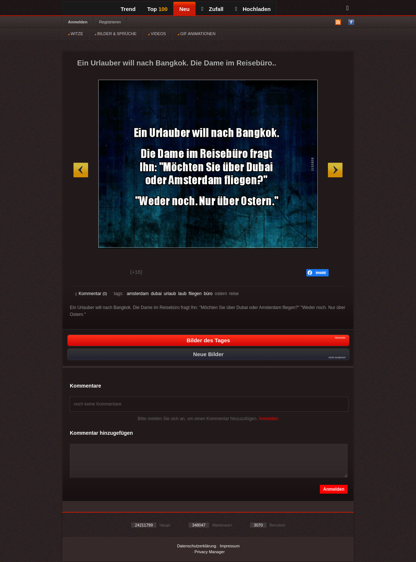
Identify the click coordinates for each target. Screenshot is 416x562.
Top (157, 9)
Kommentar (91, 293)
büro (208, 293)
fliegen (195, 293)
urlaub (170, 293)
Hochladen (253, 9)
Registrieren (110, 22)
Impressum (229, 546)
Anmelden (77, 22)
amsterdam (138, 293)
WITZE (75, 33)
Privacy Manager (209, 552)
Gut (83, 273)
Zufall (212, 9)
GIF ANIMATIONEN (196, 33)
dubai (156, 293)
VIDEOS (157, 33)
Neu (184, 9)
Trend (128, 9)
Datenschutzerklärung (196, 546)
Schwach (111, 273)
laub (182, 293)
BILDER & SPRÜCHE (115, 33)
